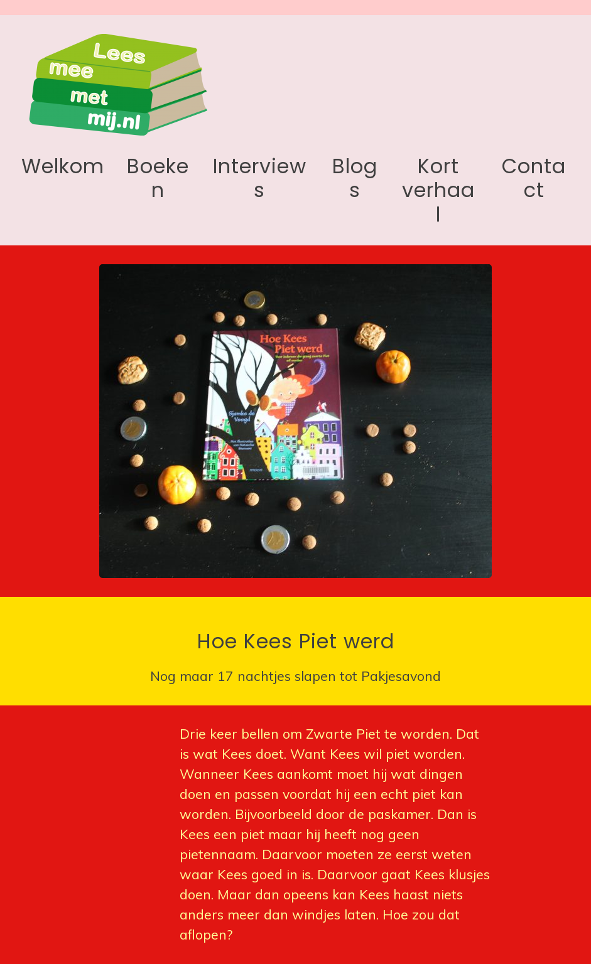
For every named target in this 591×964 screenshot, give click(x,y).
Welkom (62, 166)
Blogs (354, 178)
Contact (534, 178)
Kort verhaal (438, 190)
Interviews (259, 178)
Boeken (158, 178)
